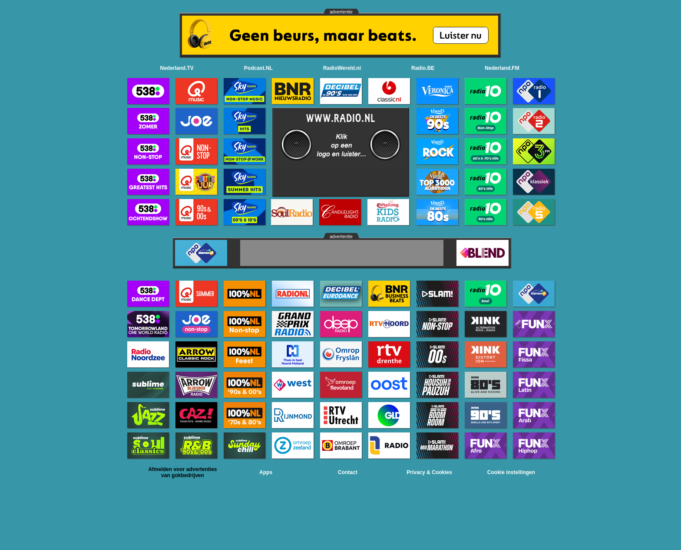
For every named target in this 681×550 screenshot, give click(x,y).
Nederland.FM (502, 68)
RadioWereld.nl (342, 68)
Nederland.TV (177, 68)
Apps (265, 472)
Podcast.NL (258, 68)
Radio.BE (422, 68)
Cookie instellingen (511, 472)
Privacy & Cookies (429, 472)
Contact (347, 472)
